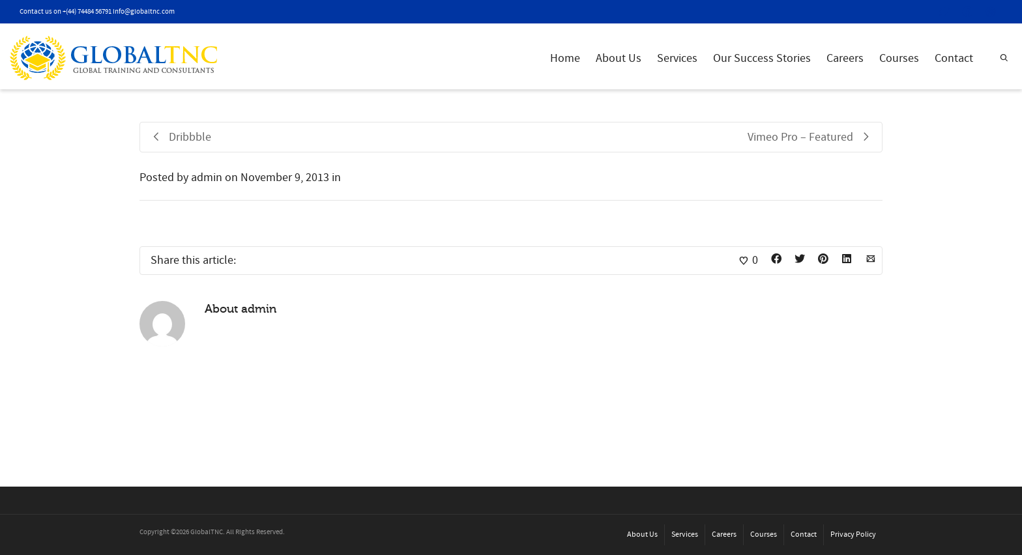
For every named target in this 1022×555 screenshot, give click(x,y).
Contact (954, 58)
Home (565, 58)
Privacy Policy (853, 534)
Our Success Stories (762, 58)
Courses (899, 58)
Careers (845, 58)
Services (677, 58)
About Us (618, 58)
